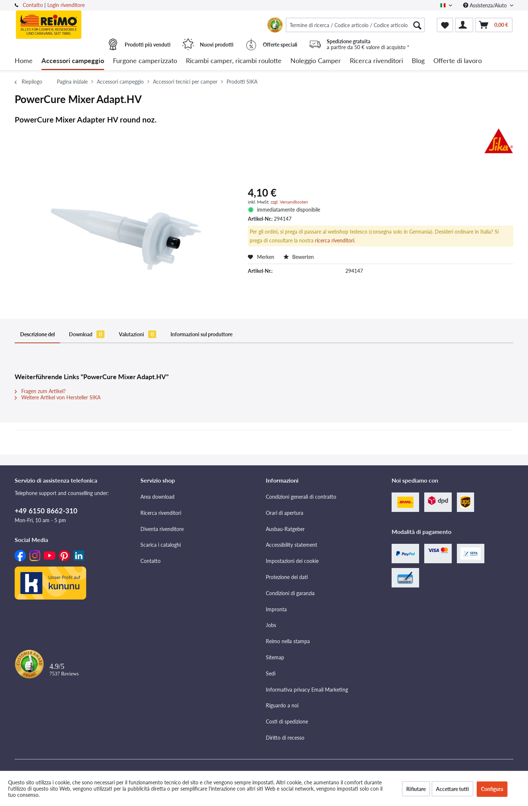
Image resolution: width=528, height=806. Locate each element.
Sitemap (275, 657)
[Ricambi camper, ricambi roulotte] (234, 61)
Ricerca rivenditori (160, 513)
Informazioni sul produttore (201, 334)
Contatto (33, 5)
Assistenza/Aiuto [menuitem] (485, 5)
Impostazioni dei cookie (292, 561)
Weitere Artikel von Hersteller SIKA (57, 397)
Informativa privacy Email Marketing (307, 689)
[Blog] (418, 61)
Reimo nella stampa (288, 641)
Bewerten (298, 257)
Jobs (271, 625)
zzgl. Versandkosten (289, 202)
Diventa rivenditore (162, 529)
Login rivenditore (66, 5)
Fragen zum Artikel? (40, 391)
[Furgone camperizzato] (145, 61)
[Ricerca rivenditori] (376, 61)
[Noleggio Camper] (315, 61)
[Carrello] (494, 25)
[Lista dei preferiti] (445, 25)
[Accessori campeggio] (72, 61)
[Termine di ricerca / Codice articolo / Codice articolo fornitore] (355, 25)
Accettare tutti (452, 789)
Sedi (270, 673)
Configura (492, 789)
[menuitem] (355, 25)
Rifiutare (416, 789)
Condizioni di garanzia (290, 593)
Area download (157, 497)
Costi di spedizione (287, 721)
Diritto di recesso (285, 737)
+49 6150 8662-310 (46, 510)
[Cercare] (417, 25)
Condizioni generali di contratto (301, 497)
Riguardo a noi (282, 705)
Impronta (276, 609)
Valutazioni (137, 334)
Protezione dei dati (287, 577)
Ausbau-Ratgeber (285, 529)
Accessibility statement (291, 545)
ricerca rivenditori (334, 240)
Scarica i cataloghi (160, 545)
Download (86, 334)
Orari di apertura (284, 513)
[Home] (24, 61)
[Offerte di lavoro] (457, 61)
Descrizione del (37, 334)
